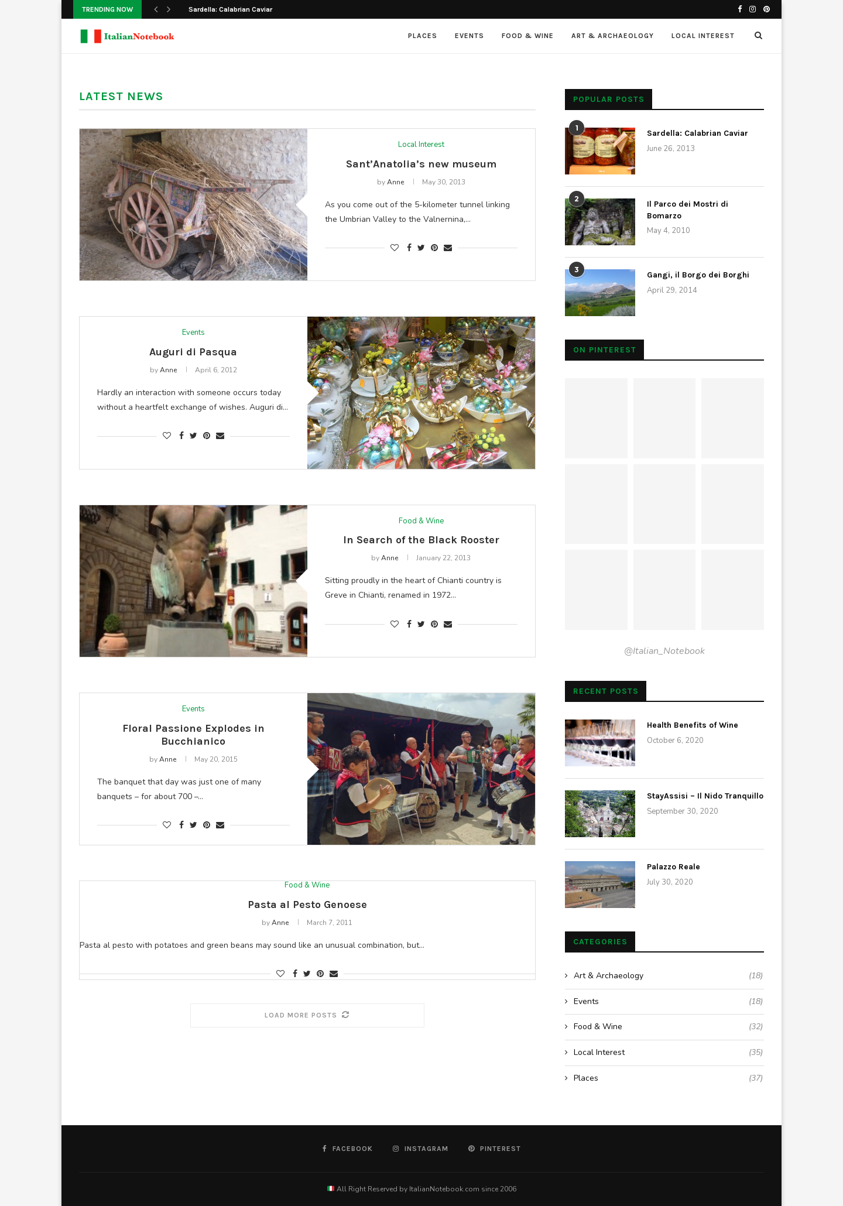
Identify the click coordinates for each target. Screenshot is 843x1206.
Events (469, 36)
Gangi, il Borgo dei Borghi (698, 275)
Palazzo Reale (673, 867)
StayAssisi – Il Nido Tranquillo (705, 796)
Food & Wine (528, 36)
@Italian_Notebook (664, 651)
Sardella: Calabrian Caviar (230, 9)
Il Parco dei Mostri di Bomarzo (687, 210)
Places (422, 36)
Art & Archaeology (612, 36)
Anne (395, 182)
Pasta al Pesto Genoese (307, 904)
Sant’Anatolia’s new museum (421, 163)
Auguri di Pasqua (193, 351)
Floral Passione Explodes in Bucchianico (193, 735)
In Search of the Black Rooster (421, 539)
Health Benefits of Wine (692, 725)
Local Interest (703, 36)
